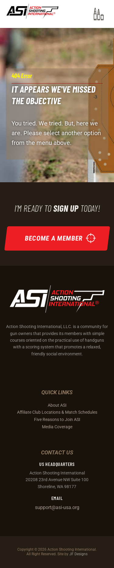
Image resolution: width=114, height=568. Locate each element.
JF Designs (78, 554)
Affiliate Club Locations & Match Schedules (57, 412)
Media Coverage (57, 426)
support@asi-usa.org (57, 507)
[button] (98, 14)
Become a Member (53, 238)
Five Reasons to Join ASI (57, 419)
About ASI (57, 405)
